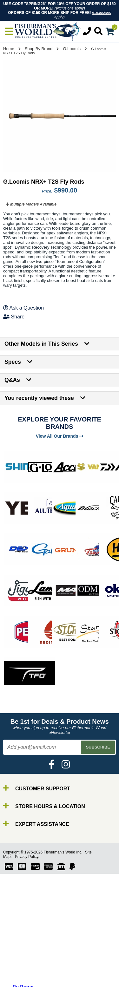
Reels (19, 949)
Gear (18, 966)
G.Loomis (72, 48)
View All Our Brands (59, 436)
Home (8, 48)
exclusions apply (70, 8)
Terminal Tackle (30, 977)
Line (17, 955)
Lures (19, 960)
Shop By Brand (38, 48)
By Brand (23, 937)
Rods (18, 943)
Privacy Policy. (27, 856)
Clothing (22, 983)
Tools (18, 972)
